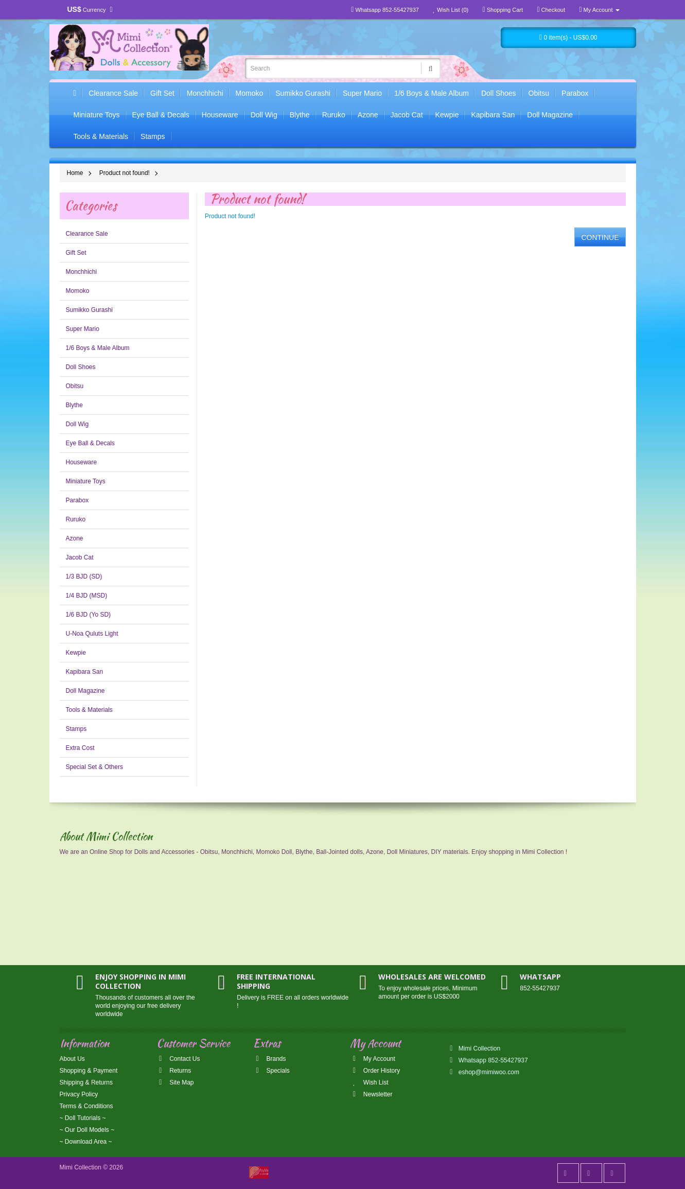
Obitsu (539, 93)
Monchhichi (205, 93)
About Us (72, 1058)
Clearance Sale (113, 93)
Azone (368, 115)
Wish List (369, 1082)
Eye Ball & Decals (160, 115)
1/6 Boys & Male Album (431, 93)
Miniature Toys (97, 115)
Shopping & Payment (89, 1070)
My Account (372, 1058)
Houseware (220, 115)
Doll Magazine (550, 115)
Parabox (574, 93)
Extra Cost (80, 747)
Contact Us (178, 1058)
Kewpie (447, 115)
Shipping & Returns (86, 1082)
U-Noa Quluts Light (92, 633)
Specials (271, 1070)
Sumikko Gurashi (302, 93)
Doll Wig (264, 115)
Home (75, 173)
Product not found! (124, 173)
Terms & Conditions (86, 1106)
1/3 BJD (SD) (84, 576)
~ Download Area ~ (86, 1141)
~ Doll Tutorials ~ (83, 1118)
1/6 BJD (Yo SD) (88, 614)
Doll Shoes (498, 93)
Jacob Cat (407, 115)
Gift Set (162, 93)
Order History (375, 1070)
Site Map (175, 1082)
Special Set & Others (94, 767)
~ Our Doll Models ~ (87, 1129)
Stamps (152, 136)
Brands (269, 1058)
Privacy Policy (79, 1094)
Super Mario (362, 93)
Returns (173, 1070)
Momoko (250, 93)
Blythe (300, 115)
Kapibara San (493, 115)
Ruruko (333, 115)
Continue (600, 237)
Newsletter (371, 1094)
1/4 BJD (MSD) (87, 595)
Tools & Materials (101, 136)
